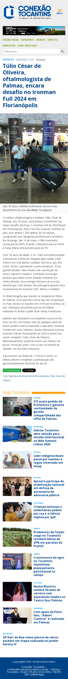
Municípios (9, 45)
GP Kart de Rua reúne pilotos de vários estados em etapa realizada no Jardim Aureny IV (30, 640)
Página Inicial (11, 39)
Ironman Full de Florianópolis (34, 376)
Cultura (38, 583)
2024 (24, 59)
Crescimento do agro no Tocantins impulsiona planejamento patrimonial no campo (49, 566)
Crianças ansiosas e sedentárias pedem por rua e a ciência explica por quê (48, 512)
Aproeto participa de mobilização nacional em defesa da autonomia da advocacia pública (49, 488)
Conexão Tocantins (33, 667)
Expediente (27, 39)
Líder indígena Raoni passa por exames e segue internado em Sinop (48, 461)
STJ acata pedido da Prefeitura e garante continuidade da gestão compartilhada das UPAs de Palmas (49, 410)
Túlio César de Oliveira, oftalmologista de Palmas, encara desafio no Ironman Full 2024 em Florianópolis (29, 85)
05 (20, 59)
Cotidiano (38, 503)
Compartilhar (12, 370)
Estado (37, 452)
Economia (38, 427)
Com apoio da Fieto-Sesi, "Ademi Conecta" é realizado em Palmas (49, 617)
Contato (52, 39)
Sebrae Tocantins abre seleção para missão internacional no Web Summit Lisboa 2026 (49, 437)
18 (16, 59)
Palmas (37, 398)
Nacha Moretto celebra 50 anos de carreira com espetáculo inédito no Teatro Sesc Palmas (49, 593)
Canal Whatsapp (27, 45)
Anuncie (40, 39)
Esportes (8, 59)
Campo (37, 528)
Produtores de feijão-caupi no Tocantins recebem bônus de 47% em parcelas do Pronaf (49, 539)
